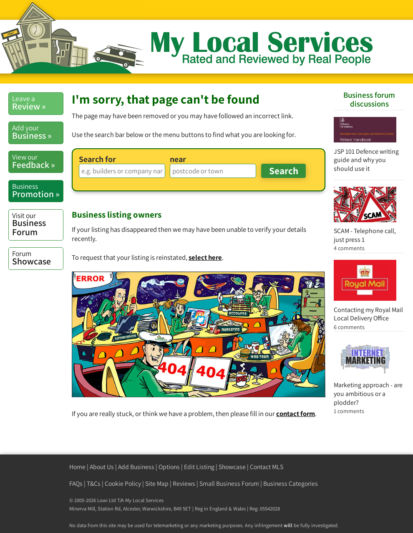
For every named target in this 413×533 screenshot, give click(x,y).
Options (169, 467)
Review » (37, 103)
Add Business (136, 467)
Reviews (184, 483)
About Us (102, 467)
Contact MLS (266, 467)
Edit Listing (199, 467)
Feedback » (37, 161)
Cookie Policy (123, 483)
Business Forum (37, 224)
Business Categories (290, 483)
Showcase (37, 258)
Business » (37, 132)
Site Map (157, 483)
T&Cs (94, 483)
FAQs (76, 483)
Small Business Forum (229, 483)
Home (77, 467)
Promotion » (37, 190)
